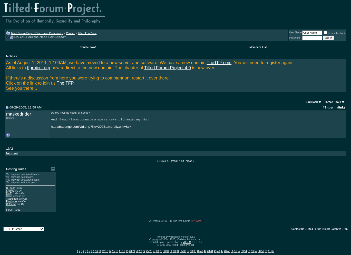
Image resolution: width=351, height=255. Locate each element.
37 (188, 251)
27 (154, 251)
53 (242, 251)
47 (222, 251)
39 (195, 251)
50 (232, 251)
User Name (295, 32)
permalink (336, 107)
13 (106, 251)
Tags (9, 148)
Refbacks (11, 204)
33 (174, 251)
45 (215, 251)
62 (273, 251)
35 (181, 251)
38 (191, 251)
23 (140, 251)
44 (211, 251)
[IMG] (9, 193)
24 (144, 251)
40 (198, 251)
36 (184, 251)
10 (96, 251)
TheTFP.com (219, 62)
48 (225, 251)
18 (123, 251)
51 (235, 251)
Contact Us (298, 229)
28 (157, 251)
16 (117, 251)
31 (167, 251)
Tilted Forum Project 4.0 (167, 67)
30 (164, 251)
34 (177, 251)
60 (266, 251)
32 (171, 251)
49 (228, 251)
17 (120, 251)
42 (205, 251)
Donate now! (88, 47)
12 (103, 251)
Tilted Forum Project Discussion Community (37, 33)
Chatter (70, 33)
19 (127, 251)
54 (245, 251)
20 (130, 251)
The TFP (65, 83)
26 (150, 251)
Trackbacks (12, 198)
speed (14, 153)
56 (252, 251)
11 (99, 251)
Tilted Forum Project (318, 229)
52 (238, 251)
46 (218, 251)
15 (113, 251)
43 (208, 251)
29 (161, 251)
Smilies (10, 190)
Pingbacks (11, 201)
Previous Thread (168, 161)
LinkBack (312, 101)
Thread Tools (332, 101)
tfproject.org (38, 67)
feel (8, 153)
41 (201, 251)
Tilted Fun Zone (87, 33)
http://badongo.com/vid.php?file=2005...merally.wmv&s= (91, 126)
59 (262, 251)
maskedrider (18, 114)
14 (110, 251)
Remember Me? (334, 33)
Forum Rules (13, 209)
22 (137, 251)
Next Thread (185, 161)
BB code (10, 188)
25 (147, 251)
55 (249, 251)
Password (294, 38)
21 (133, 251)
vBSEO (187, 242)
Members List (258, 47)
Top (345, 229)
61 (269, 251)
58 (259, 251)
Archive (336, 229)
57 (255, 251)
